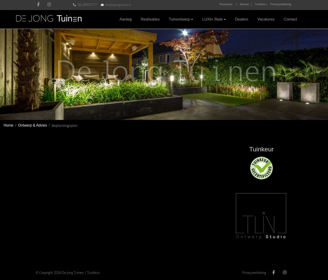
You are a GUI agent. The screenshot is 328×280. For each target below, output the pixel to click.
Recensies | (228, 4)
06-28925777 (85, 5)
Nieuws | (246, 4)
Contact (290, 19)
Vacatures (265, 19)
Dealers (242, 19)
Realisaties (150, 19)
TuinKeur (93, 272)
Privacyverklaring (280, 4)
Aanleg (126, 19)
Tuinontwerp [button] (179, 19)
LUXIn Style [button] (212, 19)
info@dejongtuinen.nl (118, 5)
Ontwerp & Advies (32, 125)
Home (8, 125)
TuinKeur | (261, 4)
